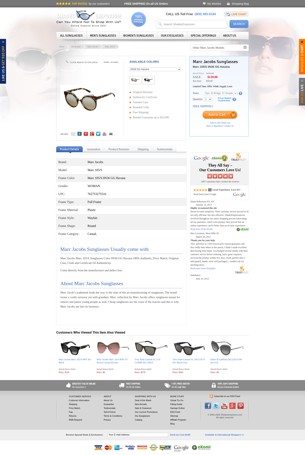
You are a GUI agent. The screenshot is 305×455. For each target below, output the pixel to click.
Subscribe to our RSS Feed (227, 396)
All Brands (76, 46)
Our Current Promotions (146, 412)
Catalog (138, 420)
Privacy (107, 420)
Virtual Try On (176, 400)
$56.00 (209, 81)
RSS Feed (175, 412)
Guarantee (109, 404)
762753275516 (97, 194)
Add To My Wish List (220, 122)
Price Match (74, 408)
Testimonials (110, 408)
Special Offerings (203, 35)
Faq (71, 412)
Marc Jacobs (92, 46)
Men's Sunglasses (103, 35)
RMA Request (75, 420)
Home (61, 46)
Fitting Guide (176, 404)
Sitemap (174, 416)
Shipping (73, 404)
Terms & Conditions (113, 416)
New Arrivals (141, 404)
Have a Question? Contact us (219, 126)
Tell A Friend (109, 412)
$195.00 (210, 73)
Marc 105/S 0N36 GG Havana (211, 66)
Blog (172, 423)
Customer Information (79, 400)
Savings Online (177, 408)
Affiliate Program (178, 420)
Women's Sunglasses (138, 35)
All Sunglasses (71, 35)
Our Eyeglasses (172, 35)
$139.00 (212, 77)
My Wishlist (214, 3)
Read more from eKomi (201, 229)
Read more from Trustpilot (202, 268)
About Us (229, 35)
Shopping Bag (240, 3)
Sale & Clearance (143, 408)
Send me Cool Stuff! (180, 435)
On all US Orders (146, 3)
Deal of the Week (143, 400)
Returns (72, 416)
